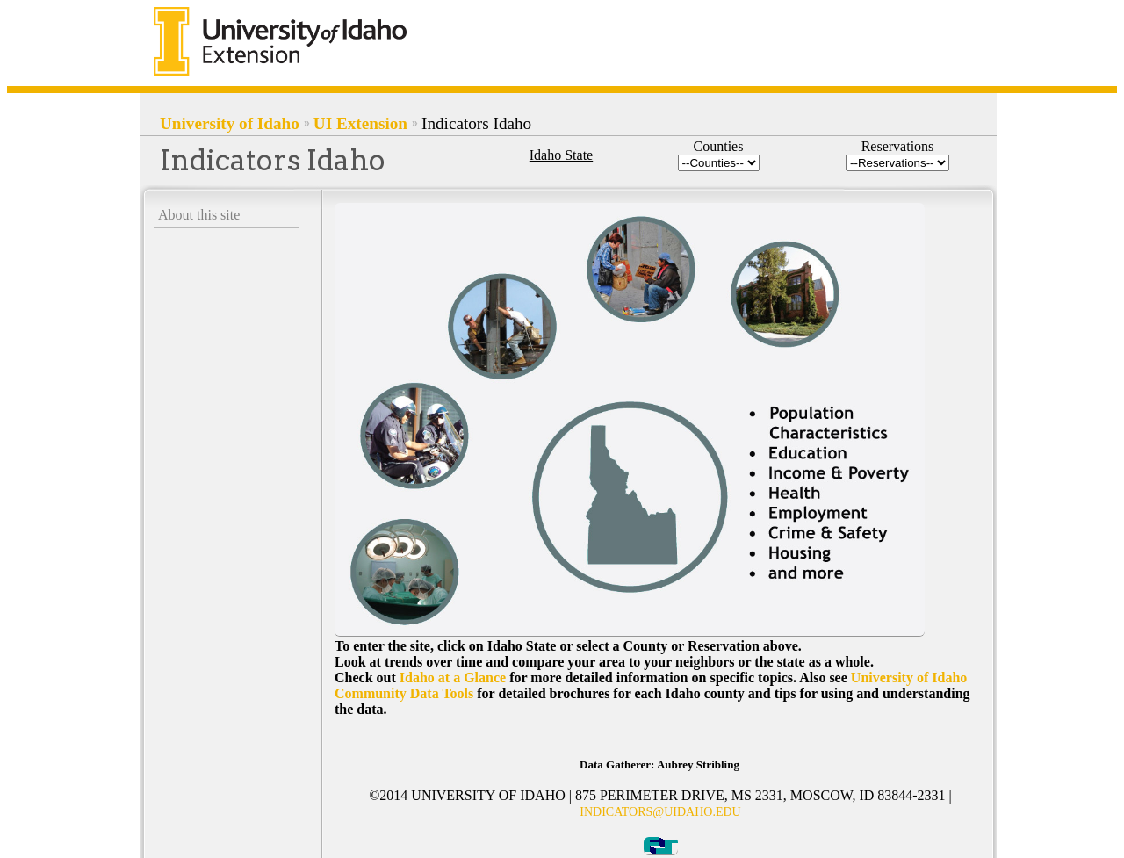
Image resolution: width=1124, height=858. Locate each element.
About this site (199, 214)
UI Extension (360, 123)
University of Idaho (229, 123)
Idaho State (561, 155)
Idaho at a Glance (453, 677)
